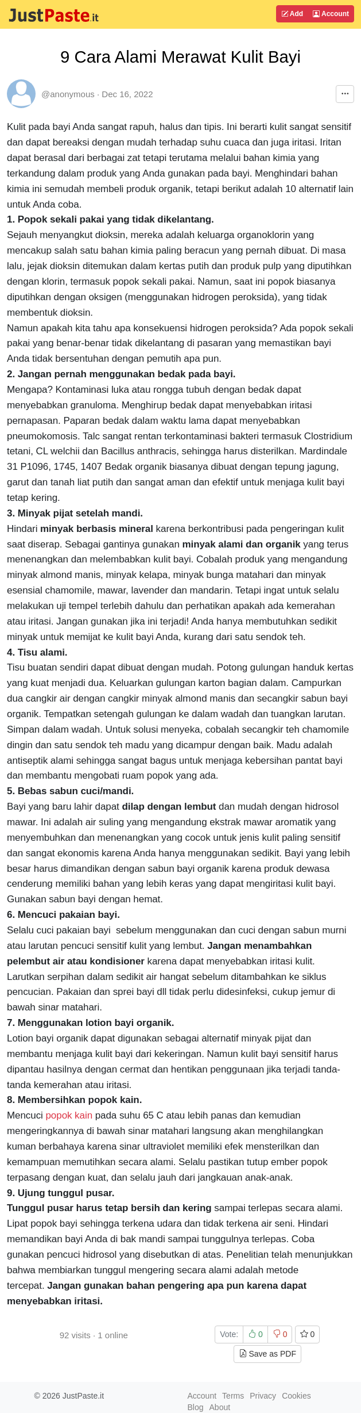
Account (331, 14)
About (220, 1407)
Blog (196, 1407)
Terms (233, 1395)
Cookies (296, 1395)
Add (292, 14)
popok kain (68, 1115)
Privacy (263, 1395)
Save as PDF (267, 1353)
